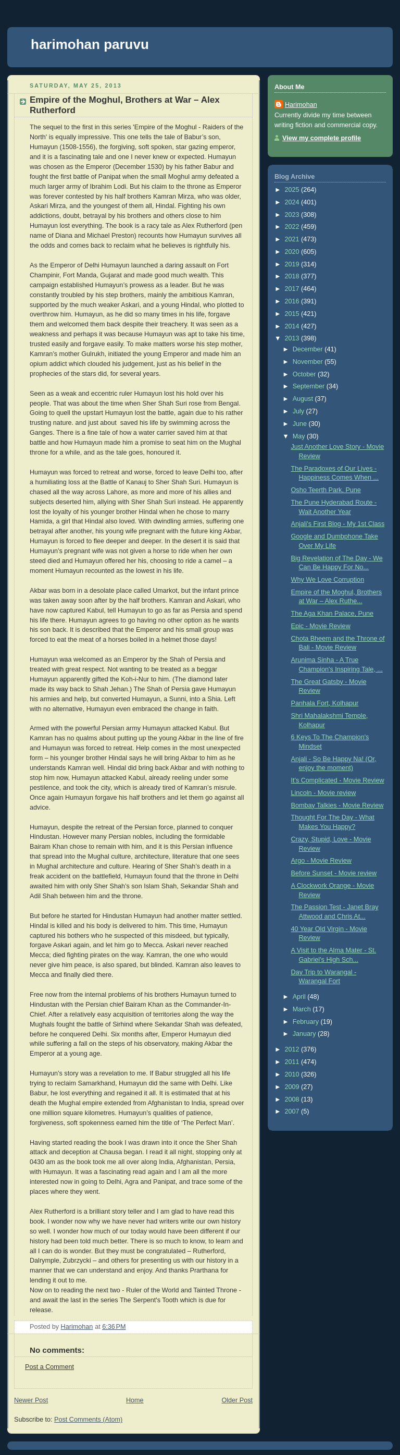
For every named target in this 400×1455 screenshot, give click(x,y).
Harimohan (301, 104)
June (301, 423)
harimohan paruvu (90, 44)
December (309, 349)
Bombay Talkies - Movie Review (337, 805)
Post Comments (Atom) (88, 1419)
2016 (293, 301)
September (310, 386)
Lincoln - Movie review (323, 793)
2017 (293, 288)
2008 (293, 1099)
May (300, 436)
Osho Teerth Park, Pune (326, 490)
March (303, 1009)
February (307, 1021)
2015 (293, 313)
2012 (293, 1049)
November (309, 361)
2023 (293, 214)
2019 (293, 264)
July (299, 411)
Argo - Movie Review (321, 860)
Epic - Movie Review (321, 626)
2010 (293, 1074)
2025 (293, 189)
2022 (293, 226)
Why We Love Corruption (328, 579)
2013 (293, 338)
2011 (293, 1062)
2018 (293, 276)
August (304, 398)
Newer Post (31, 1400)
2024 (293, 202)
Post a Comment (49, 1367)
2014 (293, 326)
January (305, 1033)
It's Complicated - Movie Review (337, 780)
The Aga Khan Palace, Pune (332, 613)
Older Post (237, 1400)
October (305, 374)
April (300, 996)
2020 (293, 251)
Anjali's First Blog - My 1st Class (338, 524)
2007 (293, 1111)
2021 (293, 239)
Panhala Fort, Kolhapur (325, 703)
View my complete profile (321, 138)
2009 (293, 1087)
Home (135, 1400)
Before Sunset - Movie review (334, 873)
